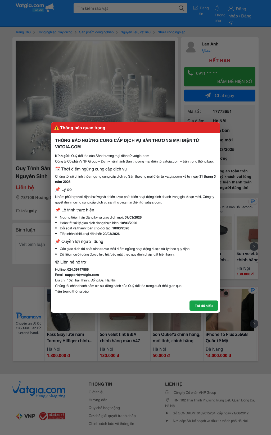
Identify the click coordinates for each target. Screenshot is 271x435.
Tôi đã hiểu (204, 305)
